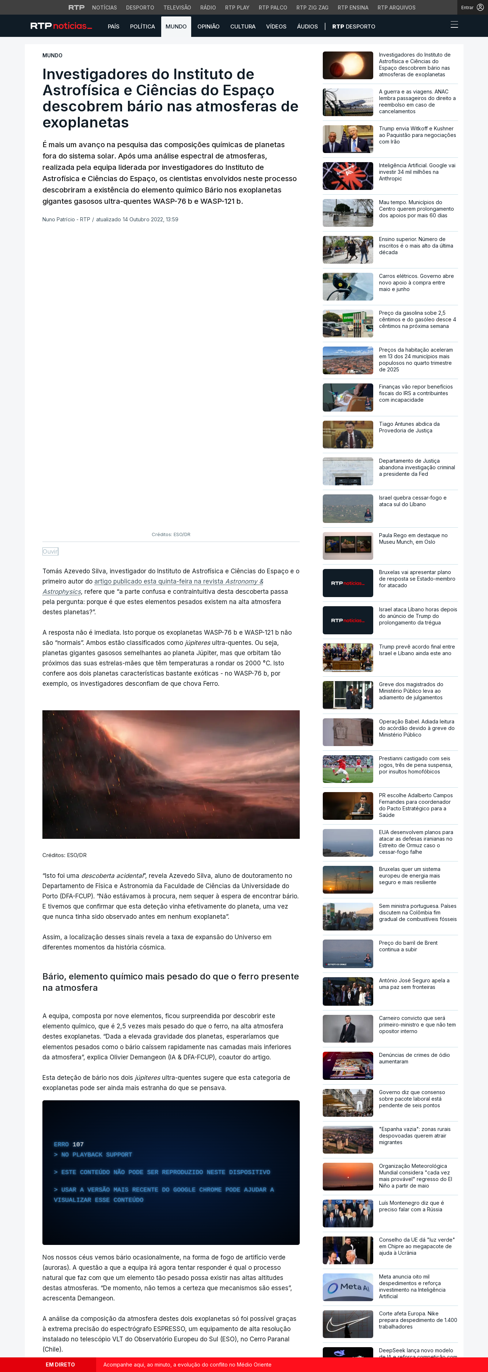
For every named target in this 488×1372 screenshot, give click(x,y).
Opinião (208, 26)
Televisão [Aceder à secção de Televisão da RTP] (177, 7)
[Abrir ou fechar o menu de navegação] (452, 25)
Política (142, 26)
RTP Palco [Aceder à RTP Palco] (273, 7)
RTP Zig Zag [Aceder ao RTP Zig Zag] (312, 7)
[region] (171, 887)
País (114, 26)
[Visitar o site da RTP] (77, 7)
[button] (440, 26)
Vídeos (276, 26)
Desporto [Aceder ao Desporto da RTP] (140, 7)
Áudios (307, 26)
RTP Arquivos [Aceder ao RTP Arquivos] (397, 7)
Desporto (353, 26)
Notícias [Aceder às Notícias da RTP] (104, 7)
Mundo (176, 26)
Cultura (243, 26)
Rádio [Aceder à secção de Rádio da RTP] (208, 7)
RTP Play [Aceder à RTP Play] (237, 7)
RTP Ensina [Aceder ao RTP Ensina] (353, 7)
